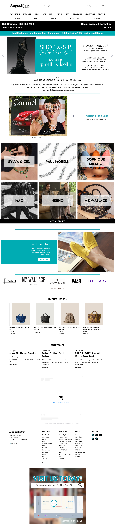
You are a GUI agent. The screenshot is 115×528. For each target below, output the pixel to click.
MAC (44, 14)
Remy (67, 14)
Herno (37, 14)
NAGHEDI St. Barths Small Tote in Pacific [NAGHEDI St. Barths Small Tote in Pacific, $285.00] (19, 328)
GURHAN (78, 448)
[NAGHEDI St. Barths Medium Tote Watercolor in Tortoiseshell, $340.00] (94, 314)
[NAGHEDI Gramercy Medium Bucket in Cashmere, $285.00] (70, 314)
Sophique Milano (55, 14)
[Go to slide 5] (39, 137)
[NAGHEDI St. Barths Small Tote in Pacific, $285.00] (21, 314)
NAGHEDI (78, 450)
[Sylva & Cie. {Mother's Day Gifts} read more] (13, 364)
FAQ (60, 452)
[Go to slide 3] (35, 137)
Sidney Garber (79, 443)
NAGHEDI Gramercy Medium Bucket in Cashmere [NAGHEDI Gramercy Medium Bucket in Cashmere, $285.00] (69, 328)
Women (17, 18)
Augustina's (78, 454)
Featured (101, 14)
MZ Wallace (77, 14)
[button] (19, 161)
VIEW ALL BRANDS (57, 221)
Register (97, 6)
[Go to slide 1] (56, 77)
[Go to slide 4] (37, 137)
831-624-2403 (14, 444)
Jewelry (53, 18)
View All (77, 456)
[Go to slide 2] (3, 55)
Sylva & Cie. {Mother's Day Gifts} (22, 353)
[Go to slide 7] (42, 137)
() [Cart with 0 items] (104, 6)
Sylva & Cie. (27, 14)
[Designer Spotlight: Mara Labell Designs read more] (46, 368)
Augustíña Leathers (47, 423)
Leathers (96, 18)
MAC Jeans (78, 441)
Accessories (75, 18)
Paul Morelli (15, 14)
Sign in (91, 6)
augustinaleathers (58, 423)
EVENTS (61, 448)
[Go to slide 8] (3, 116)
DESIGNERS (62, 446)
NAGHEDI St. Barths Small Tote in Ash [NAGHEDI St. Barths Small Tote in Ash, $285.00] (45, 327)
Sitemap (61, 459)
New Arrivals (90, 14)
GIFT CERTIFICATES (65, 454)
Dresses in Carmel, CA (65, 439)
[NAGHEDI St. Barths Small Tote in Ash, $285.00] (45, 314)
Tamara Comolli (80, 452)
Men (35, 18)
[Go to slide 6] (40, 137)
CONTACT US (63, 450)
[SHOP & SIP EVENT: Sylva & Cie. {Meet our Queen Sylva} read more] (79, 368)
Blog (60, 456)
